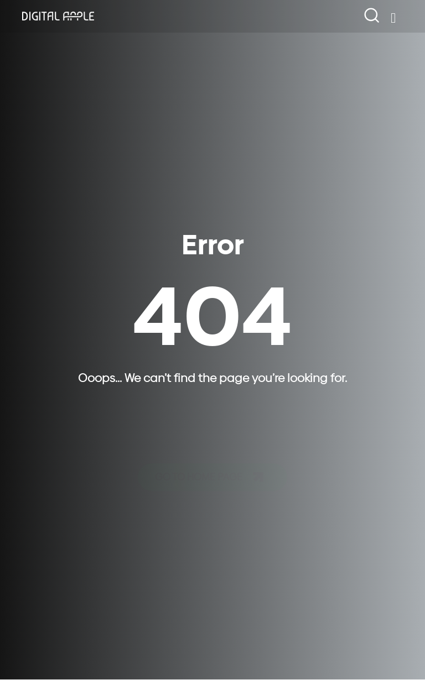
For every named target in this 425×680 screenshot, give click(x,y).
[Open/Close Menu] (393, 18)
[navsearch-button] (372, 16)
